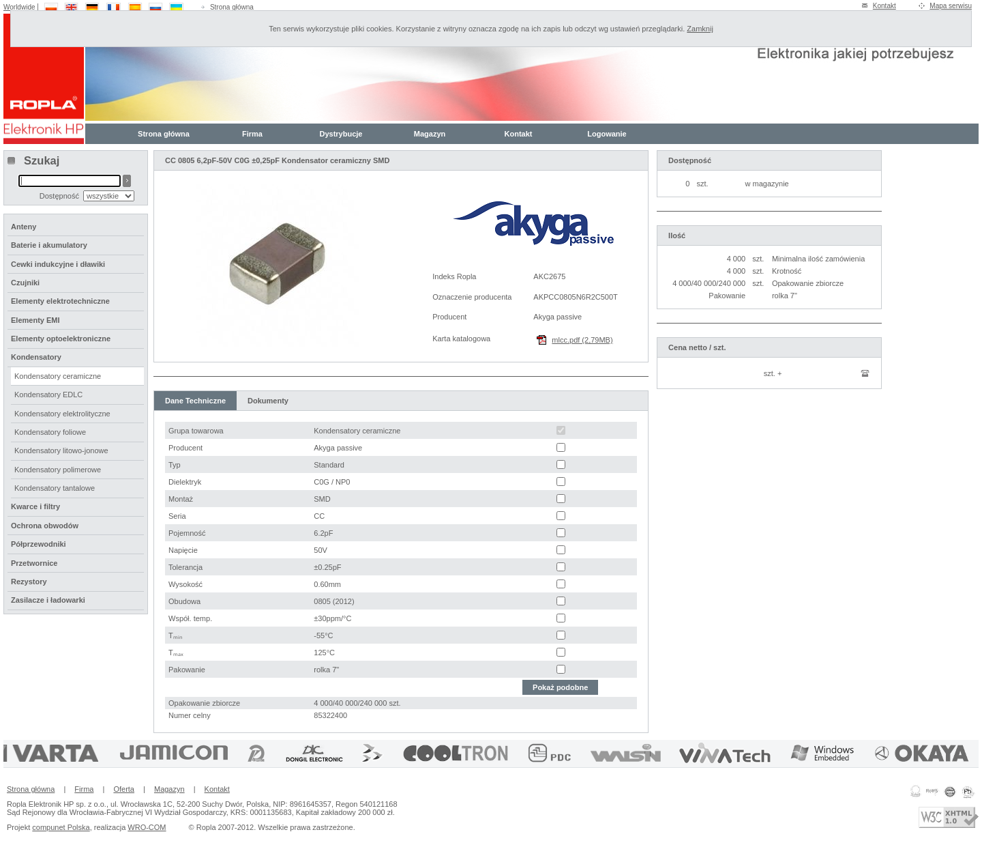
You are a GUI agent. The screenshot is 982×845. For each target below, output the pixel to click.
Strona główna (232, 7)
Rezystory (29, 581)
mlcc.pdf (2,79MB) (582, 340)
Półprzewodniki (38, 544)
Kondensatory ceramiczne (57, 376)
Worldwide (19, 7)
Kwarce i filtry (35, 506)
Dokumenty (268, 401)
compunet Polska (60, 827)
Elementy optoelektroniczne (60, 338)
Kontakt (884, 6)
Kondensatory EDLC (48, 394)
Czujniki (25, 282)
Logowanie (606, 134)
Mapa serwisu (950, 6)
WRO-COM (147, 827)
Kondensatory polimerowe (57, 470)
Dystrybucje (341, 134)
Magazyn (429, 134)
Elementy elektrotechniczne (60, 301)
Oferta (123, 789)
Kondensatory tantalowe (54, 488)
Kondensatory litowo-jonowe (61, 450)
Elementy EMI (35, 320)
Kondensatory (36, 357)
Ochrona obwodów (44, 525)
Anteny (23, 227)
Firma (252, 134)
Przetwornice (34, 563)
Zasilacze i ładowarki (48, 600)
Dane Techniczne (195, 401)
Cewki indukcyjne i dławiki (58, 264)
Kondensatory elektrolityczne (62, 414)
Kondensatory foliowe (50, 432)
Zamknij (700, 29)
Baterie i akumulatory (49, 245)
